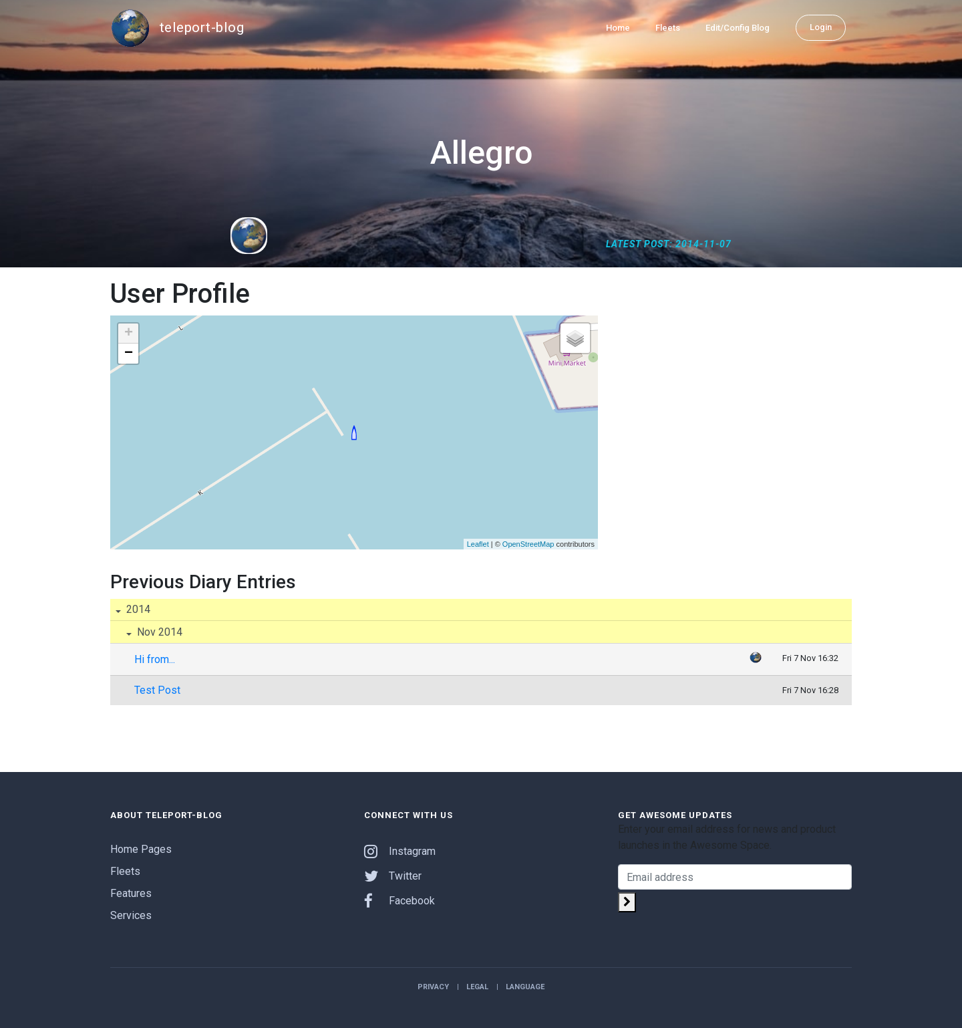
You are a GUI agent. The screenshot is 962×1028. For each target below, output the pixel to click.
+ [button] (128, 334)
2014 (137, 609)
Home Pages (141, 849)
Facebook (399, 900)
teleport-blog (177, 28)
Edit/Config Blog (737, 28)
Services (131, 915)
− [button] (128, 354)
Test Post (157, 690)
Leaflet (478, 544)
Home (618, 28)
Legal (477, 987)
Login (821, 27)
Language (525, 987)
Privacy (433, 987)
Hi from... (154, 659)
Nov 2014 (158, 632)
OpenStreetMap (528, 544)
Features (131, 893)
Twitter (393, 876)
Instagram (400, 851)
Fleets (667, 28)
